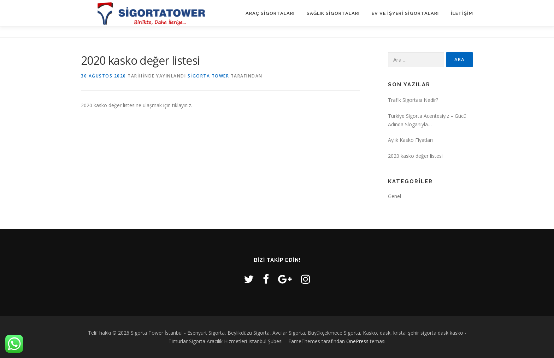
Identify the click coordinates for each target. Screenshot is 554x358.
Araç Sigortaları (270, 13)
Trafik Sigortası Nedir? (413, 100)
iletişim (462, 13)
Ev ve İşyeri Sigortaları (405, 13)
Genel (394, 196)
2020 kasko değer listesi (415, 155)
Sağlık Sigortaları (333, 13)
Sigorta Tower (208, 76)
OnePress (357, 341)
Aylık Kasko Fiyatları (410, 140)
